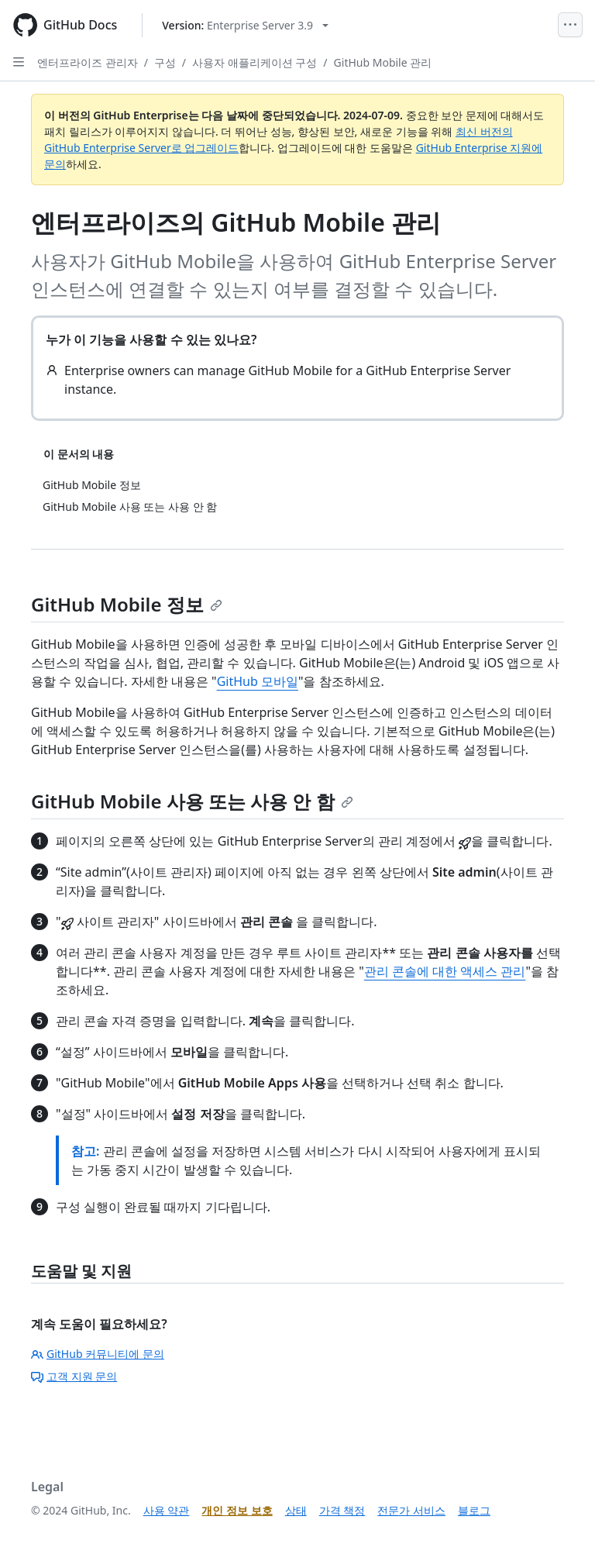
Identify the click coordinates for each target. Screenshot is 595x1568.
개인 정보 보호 (236, 1510)
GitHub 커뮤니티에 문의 (97, 1353)
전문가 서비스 (411, 1510)
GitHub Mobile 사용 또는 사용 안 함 (192, 801)
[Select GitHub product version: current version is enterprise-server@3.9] (245, 25)
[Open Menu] (570, 24)
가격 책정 (342, 1510)
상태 (296, 1510)
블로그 (474, 1510)
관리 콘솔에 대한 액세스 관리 (445, 971)
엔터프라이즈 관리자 (87, 62)
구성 (165, 62)
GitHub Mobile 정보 (126, 604)
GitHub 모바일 (257, 681)
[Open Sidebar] (18, 62)
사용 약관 (166, 1510)
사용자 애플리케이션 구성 (254, 62)
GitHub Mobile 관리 (383, 62)
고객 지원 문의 (74, 1376)
